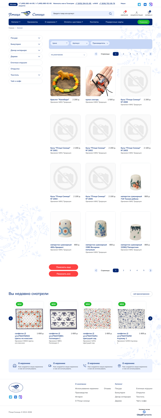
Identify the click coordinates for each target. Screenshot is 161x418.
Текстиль (25, 75)
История (79, 397)
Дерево (25, 56)
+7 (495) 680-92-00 (44, 3)
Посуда (25, 38)
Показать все (64, 274)
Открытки (15, 69)
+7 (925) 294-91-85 (83, 3)
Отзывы (107, 388)
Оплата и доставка (73, 22)
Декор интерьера (25, 50)
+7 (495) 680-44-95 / (27, 3)
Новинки (144, 22)
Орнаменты (32, 22)
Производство (81, 392)
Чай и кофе (16, 81)
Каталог (15, 22)
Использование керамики (86, 388)
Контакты (94, 22)
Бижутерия (25, 44)
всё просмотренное (141, 294)
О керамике (51, 22)
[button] (150, 318)
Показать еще (63, 267)
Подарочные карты (114, 22)
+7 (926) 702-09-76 (107, 3)
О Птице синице (82, 401)
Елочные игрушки (19, 62)
